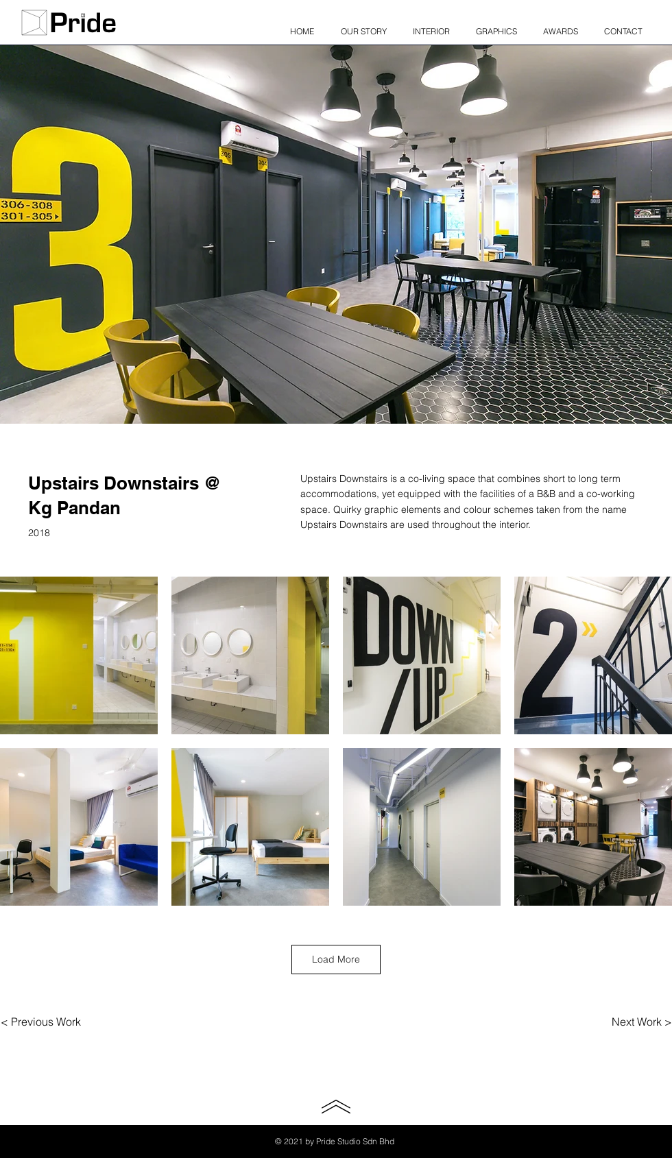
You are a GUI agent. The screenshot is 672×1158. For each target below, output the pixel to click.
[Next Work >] (642, 1021)
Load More (336, 959)
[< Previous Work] (41, 1021)
